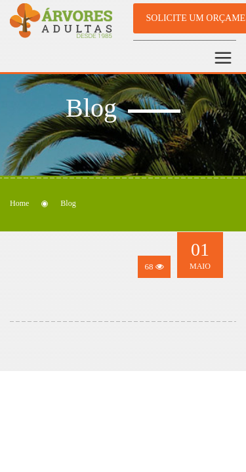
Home (19, 203)
